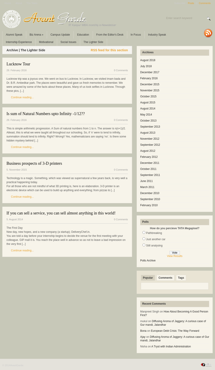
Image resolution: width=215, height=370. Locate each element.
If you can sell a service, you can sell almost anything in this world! (61, 213)
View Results (174, 256)
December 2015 (149, 84)
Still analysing (154, 245)
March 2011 (147, 187)
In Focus (136, 34)
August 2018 (147, 60)
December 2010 (149, 193)
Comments (205, 3)
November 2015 (149, 90)
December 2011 (149, 163)
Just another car (155, 239)
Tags (181, 277)
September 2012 (150, 144)
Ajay (142, 336)
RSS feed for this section (109, 50)
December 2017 (149, 72)
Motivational (46, 42)
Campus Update (60, 34)
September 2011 (150, 175)
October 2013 (148, 120)
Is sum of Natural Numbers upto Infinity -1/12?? (45, 113)
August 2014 (147, 108)
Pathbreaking (154, 233)
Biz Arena (36, 34)
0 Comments (121, 70)
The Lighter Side (93, 42)
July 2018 (146, 66)
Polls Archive (148, 260)
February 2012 (149, 156)
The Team (31, 3)
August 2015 (147, 102)
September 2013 (150, 126)
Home (7, 3)
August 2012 (147, 150)
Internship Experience (19, 42)
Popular (148, 277)
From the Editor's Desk (110, 34)
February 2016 (149, 78)
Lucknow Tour (18, 64)
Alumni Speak (14, 34)
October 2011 (148, 169)
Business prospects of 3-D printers (34, 163)
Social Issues (68, 42)
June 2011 (146, 181)
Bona (143, 330)
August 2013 (147, 132)
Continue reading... (22, 97)
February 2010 (149, 205)
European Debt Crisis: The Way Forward (175, 330)
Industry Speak (157, 34)
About (18, 3)
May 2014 (146, 114)
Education (83, 34)
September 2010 (150, 199)
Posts (191, 3)
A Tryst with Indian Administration (171, 346)
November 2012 (149, 138)
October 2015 (148, 96)
